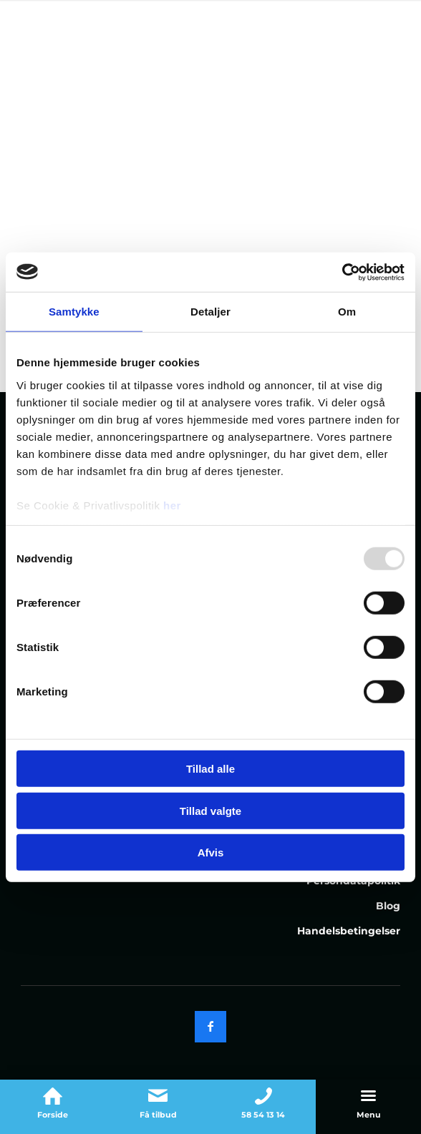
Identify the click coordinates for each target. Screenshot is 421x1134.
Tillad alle (210, 769)
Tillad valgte (210, 810)
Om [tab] (347, 312)
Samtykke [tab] (74, 312)
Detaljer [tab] (210, 312)
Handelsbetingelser (348, 930)
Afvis (211, 852)
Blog (388, 905)
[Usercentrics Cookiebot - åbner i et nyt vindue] (342, 272)
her (172, 505)
